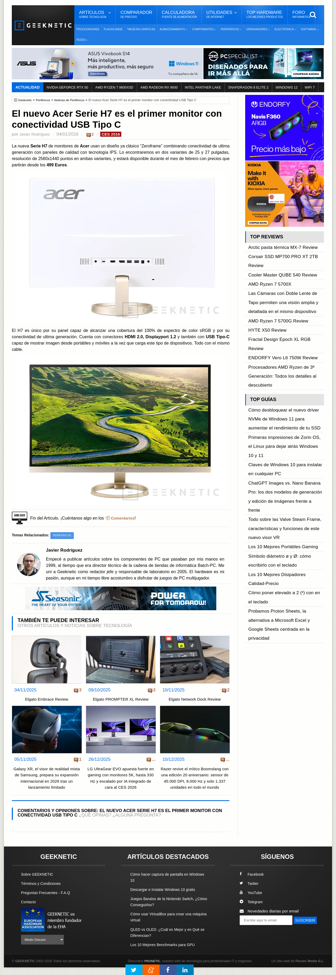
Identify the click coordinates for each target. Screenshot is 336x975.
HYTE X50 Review (265, 293)
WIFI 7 (310, 87)
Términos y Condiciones (42, 891)
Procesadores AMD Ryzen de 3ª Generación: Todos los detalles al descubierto (278, 317)
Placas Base (113, 29)
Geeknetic (25, 100)
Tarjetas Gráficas (141, 29)
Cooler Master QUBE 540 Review (278, 257)
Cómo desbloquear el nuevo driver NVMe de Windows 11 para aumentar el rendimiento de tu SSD (285, 350)
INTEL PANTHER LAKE (203, 87)
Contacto (29, 909)
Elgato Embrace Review (46, 700)
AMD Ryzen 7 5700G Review (274, 287)
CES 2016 (114, 134)
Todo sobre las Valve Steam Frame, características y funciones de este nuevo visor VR (285, 409)
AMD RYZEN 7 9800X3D (114, 87)
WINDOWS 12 (287, 87)
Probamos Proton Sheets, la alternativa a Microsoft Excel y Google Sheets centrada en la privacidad (286, 468)
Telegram (252, 909)
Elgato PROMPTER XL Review (120, 700)
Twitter (249, 891)
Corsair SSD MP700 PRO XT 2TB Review (286, 251)
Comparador (136, 14)
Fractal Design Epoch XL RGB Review (282, 299)
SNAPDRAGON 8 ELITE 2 (248, 87)
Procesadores (87, 29)
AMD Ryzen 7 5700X (267, 263)
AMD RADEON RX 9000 (159, 87)
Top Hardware (264, 14)
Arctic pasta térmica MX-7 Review (278, 245)
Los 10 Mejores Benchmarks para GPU (165, 952)
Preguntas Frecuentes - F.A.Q (48, 900)
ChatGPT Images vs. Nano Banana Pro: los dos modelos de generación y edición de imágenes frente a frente (284, 391)
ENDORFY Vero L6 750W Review (278, 305)
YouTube (251, 900)
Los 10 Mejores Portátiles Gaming (278, 421)
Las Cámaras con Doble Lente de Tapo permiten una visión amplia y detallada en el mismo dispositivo (285, 276)
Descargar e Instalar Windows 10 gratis (165, 897)
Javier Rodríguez (36, 134)
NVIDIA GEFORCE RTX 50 (67, 87)
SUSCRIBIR (252, 937)
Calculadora (179, 14)
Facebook (252, 881)
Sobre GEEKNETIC (38, 881)
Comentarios (123, 518)
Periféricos (45, 100)
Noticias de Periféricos (73, 100)
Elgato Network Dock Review (194, 700)
